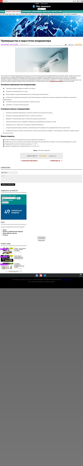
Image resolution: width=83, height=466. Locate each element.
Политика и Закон (47, 14)
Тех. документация (74, 14)
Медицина (30, 14)
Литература (26, 14)
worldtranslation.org (66, 279)
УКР (4, 1)
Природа (52, 14)
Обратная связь (46, 11)
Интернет (13, 14)
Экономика (6, 14)
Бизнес (3, 14)
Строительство (68, 14)
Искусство (17, 14)
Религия (59, 14)
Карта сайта (54, 11)
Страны (65, 14)
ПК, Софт (22, 14)
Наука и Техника (37, 14)
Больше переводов (26, 11)
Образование (42, 14)
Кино (20, 14)
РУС (1, 1)
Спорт (62, 14)
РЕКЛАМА (60, 11)
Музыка (33, 14)
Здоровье (10, 14)
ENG (6, 1)
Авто (1, 14)
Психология (55, 14)
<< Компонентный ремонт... (29, 160)
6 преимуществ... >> (56, 160)
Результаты (41, 240)
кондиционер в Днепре (56, 81)
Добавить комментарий (8, 184)
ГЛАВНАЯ (2, 11)
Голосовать (41, 238)
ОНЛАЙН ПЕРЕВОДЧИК (37, 11)
